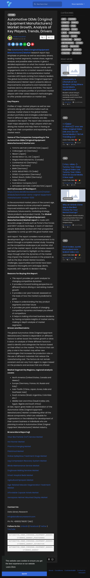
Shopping (66, 50)
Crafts (65, 22)
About (51, 570)
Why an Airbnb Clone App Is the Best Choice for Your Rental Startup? (73, 208)
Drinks (65, 26)
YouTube (11, 529)
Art (63, 19)
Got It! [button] (24, 574)
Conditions (59, 570)
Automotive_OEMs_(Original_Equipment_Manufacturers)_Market (30, 548)
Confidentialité (70, 570)
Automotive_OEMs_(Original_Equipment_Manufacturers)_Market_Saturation (30, 542)
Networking (67, 43)
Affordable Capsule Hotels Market (23, 492)
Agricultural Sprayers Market (20, 480)
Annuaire (82, 573)
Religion (74, 46)
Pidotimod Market (16, 451)
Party (64, 46)
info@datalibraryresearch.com (21, 516)
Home (74, 36)
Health (65, 36)
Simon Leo (67, 225)
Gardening (74, 33)
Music (77, 39)
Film (73, 26)
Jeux (64, 33)
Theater (65, 53)
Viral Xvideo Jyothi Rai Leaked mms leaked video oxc (72, 249)
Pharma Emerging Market (19, 446)
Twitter (43, 526)
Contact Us (81, 570)
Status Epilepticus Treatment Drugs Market (27, 456)
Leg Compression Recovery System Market (27, 461)
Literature (66, 39)
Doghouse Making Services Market (23, 470)
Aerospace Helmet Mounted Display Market (28, 497)
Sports (77, 50)
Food (74, 29)
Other (11, 15)
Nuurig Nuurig (68, 143)
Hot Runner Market (16, 442)
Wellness (77, 53)
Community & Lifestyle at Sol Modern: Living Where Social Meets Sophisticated (73, 84)
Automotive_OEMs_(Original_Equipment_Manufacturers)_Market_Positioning (30, 536)
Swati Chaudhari (19, 37)
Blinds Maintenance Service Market (23, 465)
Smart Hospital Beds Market (20, 475)
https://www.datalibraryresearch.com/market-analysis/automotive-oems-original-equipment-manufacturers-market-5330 (30, 195)
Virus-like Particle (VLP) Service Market (25, 437)
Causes (72, 19)
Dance (74, 22)
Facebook (34, 526)
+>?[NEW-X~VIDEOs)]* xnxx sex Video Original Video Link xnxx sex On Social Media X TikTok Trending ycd (73, 130)
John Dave (67, 102)
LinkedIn (24, 526)
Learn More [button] (11, 567)
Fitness (65, 29)
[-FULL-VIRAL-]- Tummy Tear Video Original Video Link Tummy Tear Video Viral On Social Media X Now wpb (73, 171)
